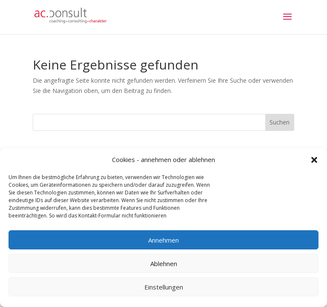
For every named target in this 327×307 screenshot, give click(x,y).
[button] (314, 160)
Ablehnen (163, 263)
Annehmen (163, 240)
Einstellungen (163, 287)
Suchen (280, 122)
